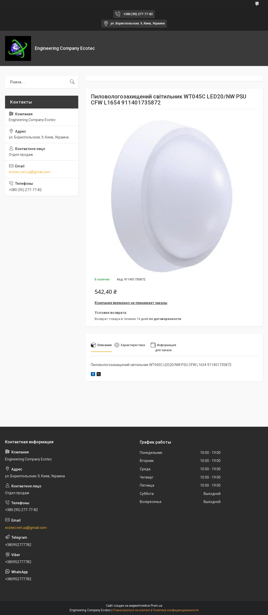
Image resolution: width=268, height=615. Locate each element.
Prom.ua (156, 605)
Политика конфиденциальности (176, 610)
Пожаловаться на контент (131, 610)
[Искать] (72, 82)
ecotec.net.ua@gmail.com (29, 172)
